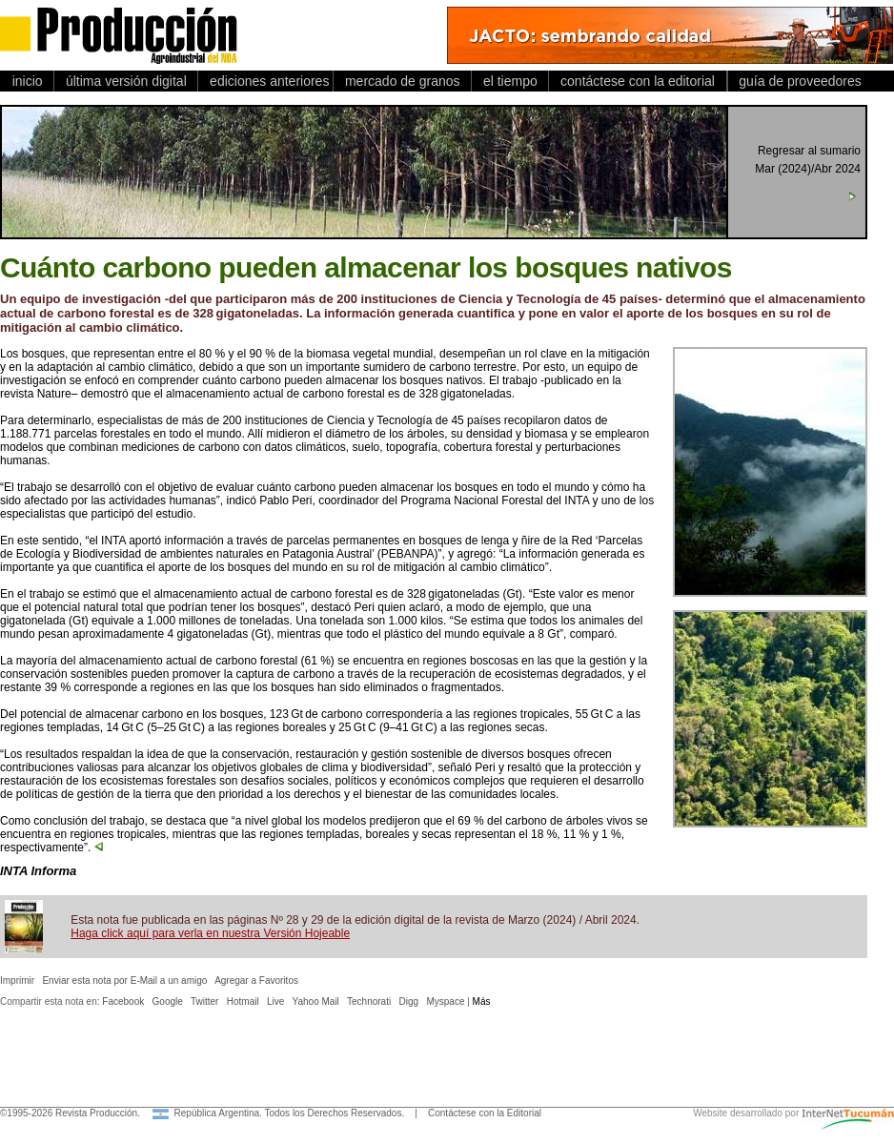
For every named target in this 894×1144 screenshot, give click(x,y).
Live (275, 1001)
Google (167, 1001)
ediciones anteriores (265, 81)
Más (482, 1001)
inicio (27, 81)
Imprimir (17, 980)
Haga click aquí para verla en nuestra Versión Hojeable (210, 933)
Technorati (369, 1001)
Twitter (204, 1001)
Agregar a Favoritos (256, 980)
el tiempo (510, 81)
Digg (409, 1001)
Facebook (123, 1001)
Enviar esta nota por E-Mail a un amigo (124, 980)
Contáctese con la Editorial (484, 1113)
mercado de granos (402, 81)
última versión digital (125, 81)
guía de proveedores (796, 81)
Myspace (445, 1001)
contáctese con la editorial (637, 81)
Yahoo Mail (316, 1001)
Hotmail (243, 1001)
